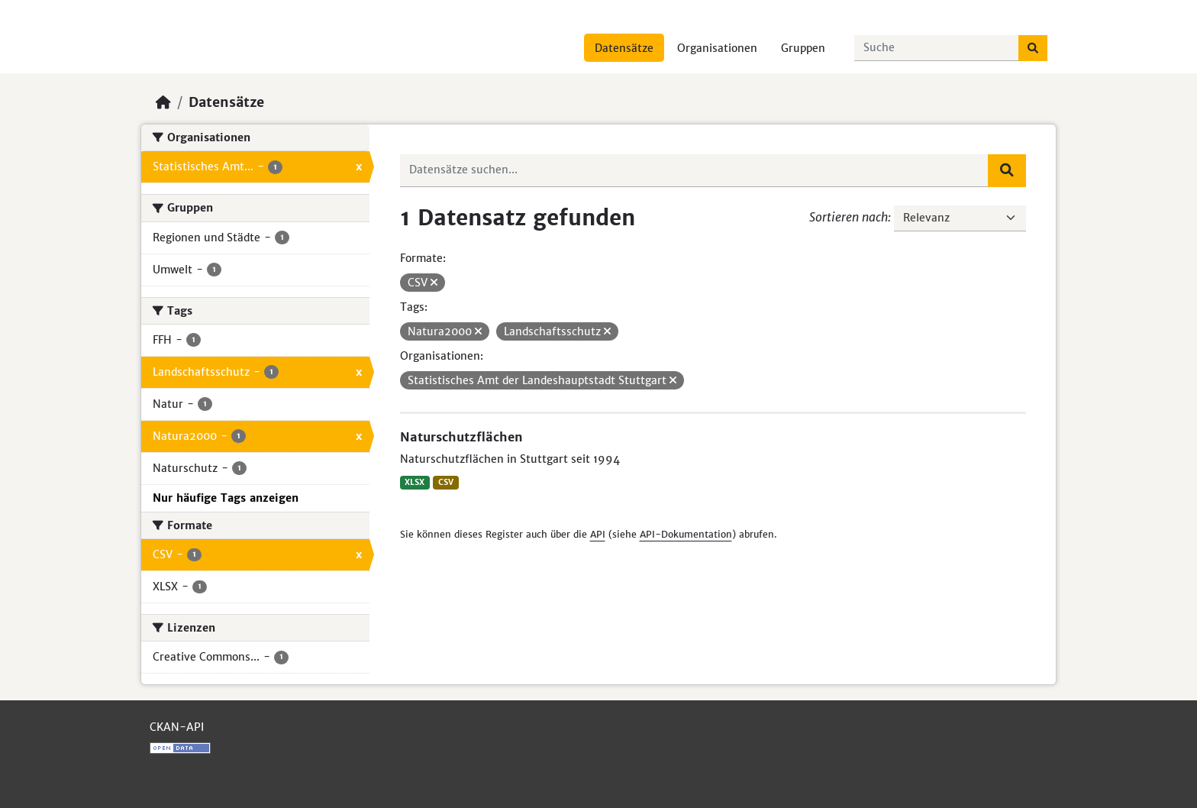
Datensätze (624, 48)
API (597, 534)
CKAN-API (177, 727)
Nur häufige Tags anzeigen (225, 498)
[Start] (163, 102)
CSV (445, 482)
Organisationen (717, 48)
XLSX (414, 482)
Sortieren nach (848, 217)
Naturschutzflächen (461, 436)
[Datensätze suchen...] (936, 48)
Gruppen (803, 48)
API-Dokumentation (686, 534)
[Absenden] (1032, 48)
